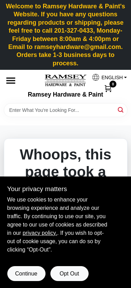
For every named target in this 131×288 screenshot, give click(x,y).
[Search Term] (66, 110)
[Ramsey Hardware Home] (66, 80)
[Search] (121, 109)
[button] (106, 77)
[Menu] (10, 80)
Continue (26, 274)
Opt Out (69, 274)
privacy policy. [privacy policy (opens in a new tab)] (40, 233)
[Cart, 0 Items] (108, 88)
